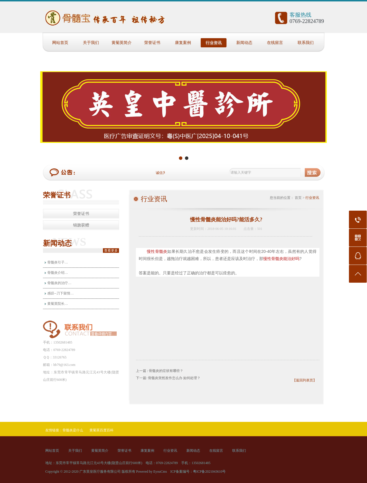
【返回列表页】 (304, 380)
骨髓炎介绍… (57, 273)
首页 (298, 198)
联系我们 (306, 42)
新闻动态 (244, 42)
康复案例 (183, 42)
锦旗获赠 (81, 225)
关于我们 (91, 42)
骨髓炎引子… (57, 262)
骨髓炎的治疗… (59, 283)
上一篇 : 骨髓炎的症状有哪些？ (159, 371)
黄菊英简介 (122, 42)
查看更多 (111, 251)
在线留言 (275, 42)
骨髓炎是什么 (73, 430)
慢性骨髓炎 (157, 251)
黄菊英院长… (57, 304)
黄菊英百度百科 (101, 430)
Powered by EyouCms (151, 472)
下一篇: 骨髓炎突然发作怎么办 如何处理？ (168, 378)
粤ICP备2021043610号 (209, 472)
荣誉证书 (152, 42)
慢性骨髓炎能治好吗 (281, 258)
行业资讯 (214, 42)
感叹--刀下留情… (60, 293)
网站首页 (60, 42)
